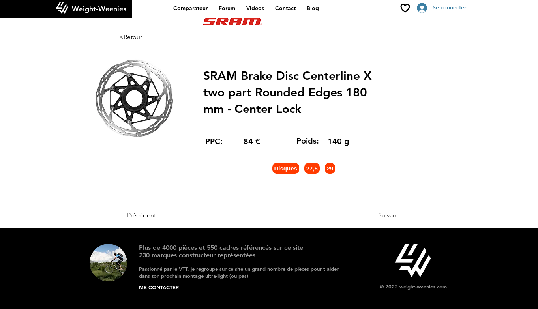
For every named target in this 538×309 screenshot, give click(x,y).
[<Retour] (145, 37)
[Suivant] (378, 215)
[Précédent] (153, 215)
